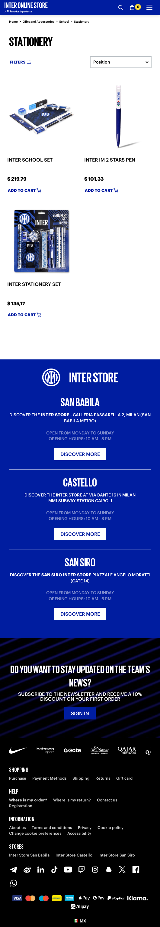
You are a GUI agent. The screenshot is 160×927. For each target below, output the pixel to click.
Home (13, 22)
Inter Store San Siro (116, 855)
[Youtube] (67, 869)
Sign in (80, 713)
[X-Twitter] (122, 869)
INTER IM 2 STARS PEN (109, 160)
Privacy (84, 827)
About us (17, 827)
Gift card (124, 778)
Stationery (81, 22)
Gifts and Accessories (38, 22)
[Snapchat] (108, 869)
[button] (80, 921)
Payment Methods (49, 778)
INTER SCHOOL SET (30, 160)
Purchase (17, 778)
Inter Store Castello (74, 855)
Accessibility (79, 833)
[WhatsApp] (13, 883)
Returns (102, 778)
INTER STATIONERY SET (34, 284)
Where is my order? (28, 800)
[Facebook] (135, 869)
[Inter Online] (26, 7)
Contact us (107, 800)
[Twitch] (81, 869)
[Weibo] (27, 869)
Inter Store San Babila (29, 855)
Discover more (80, 454)
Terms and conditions (52, 827)
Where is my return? (72, 800)
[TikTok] (54, 869)
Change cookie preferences (35, 833)
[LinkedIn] (40, 869)
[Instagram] (95, 869)
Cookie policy (110, 827)
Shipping (80, 778)
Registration (20, 805)
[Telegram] (13, 869)
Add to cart (24, 190)
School (64, 22)
